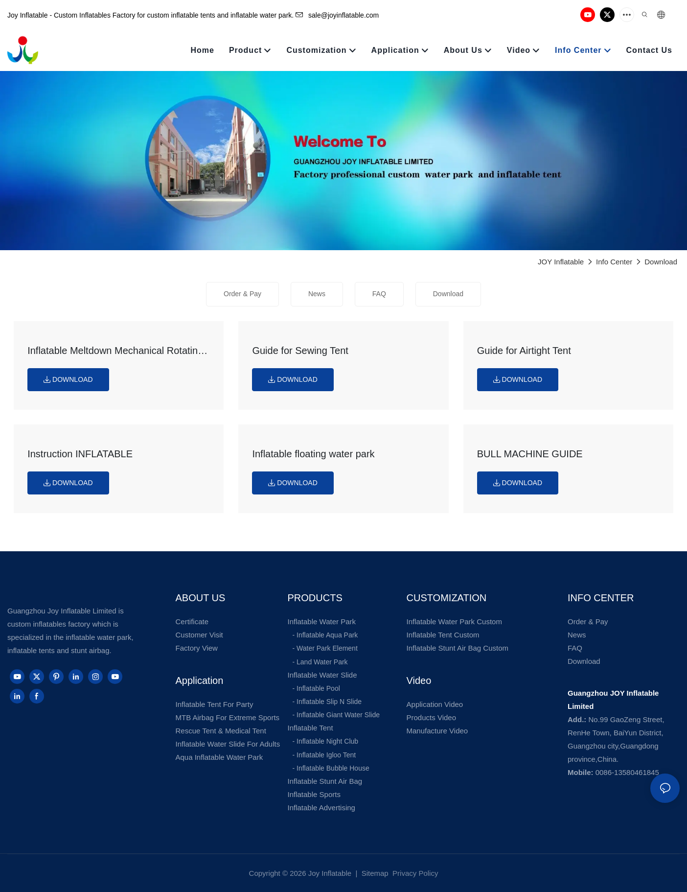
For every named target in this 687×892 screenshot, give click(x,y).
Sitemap (374, 873)
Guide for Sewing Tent (300, 350)
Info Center (614, 262)
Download (660, 262)
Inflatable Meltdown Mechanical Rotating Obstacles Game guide (115, 351)
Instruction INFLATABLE (80, 453)
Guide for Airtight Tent (524, 350)
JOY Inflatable (561, 262)
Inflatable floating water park (313, 453)
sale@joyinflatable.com (337, 15)
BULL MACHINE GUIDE (530, 453)
